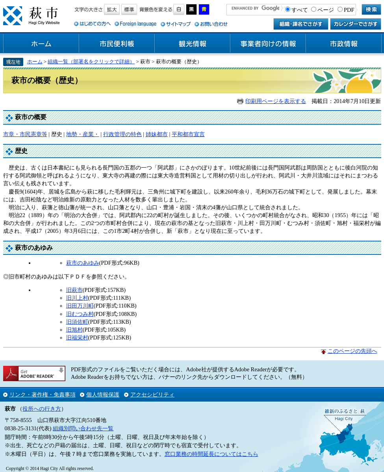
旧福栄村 (77, 337)
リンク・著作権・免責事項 (42, 394)
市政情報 (344, 43)
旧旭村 (74, 329)
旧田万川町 (80, 305)
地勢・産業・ (82, 134)
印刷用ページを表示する (275, 101)
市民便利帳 (117, 43)
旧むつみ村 (80, 314)
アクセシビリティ (152, 394)
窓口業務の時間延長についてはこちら (211, 454)
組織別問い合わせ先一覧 (83, 428)
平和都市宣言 (188, 134)
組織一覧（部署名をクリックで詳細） (91, 62)
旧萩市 (74, 290)
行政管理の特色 (122, 134)
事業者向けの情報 (268, 43)
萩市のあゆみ (82, 263)
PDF (349, 10)
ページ (325, 10)
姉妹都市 (157, 134)
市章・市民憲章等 (25, 134)
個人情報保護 (102, 394)
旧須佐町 (77, 322)
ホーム (41, 43)
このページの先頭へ (352, 351)
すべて (299, 10)
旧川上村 (77, 298)
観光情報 (192, 43)
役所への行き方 (41, 409)
